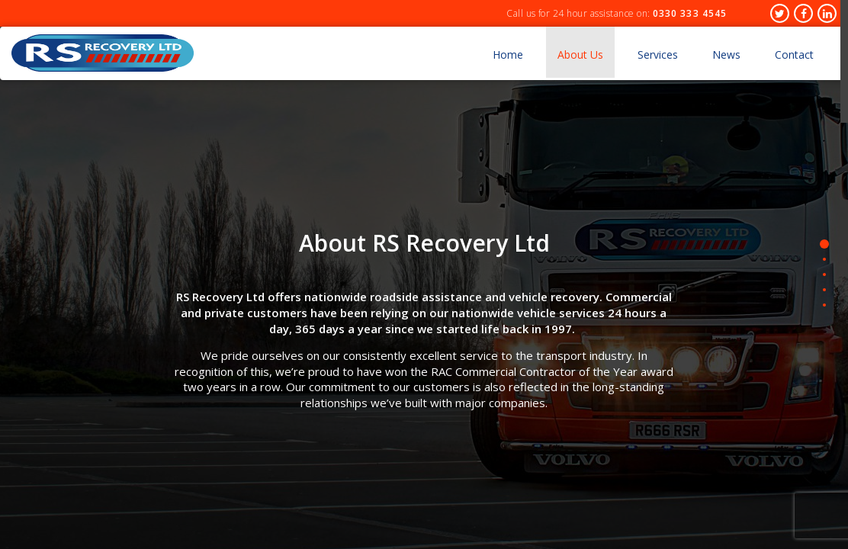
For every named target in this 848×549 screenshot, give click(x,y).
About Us (580, 54)
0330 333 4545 (690, 13)
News (726, 54)
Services (658, 54)
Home (508, 54)
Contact (794, 54)
